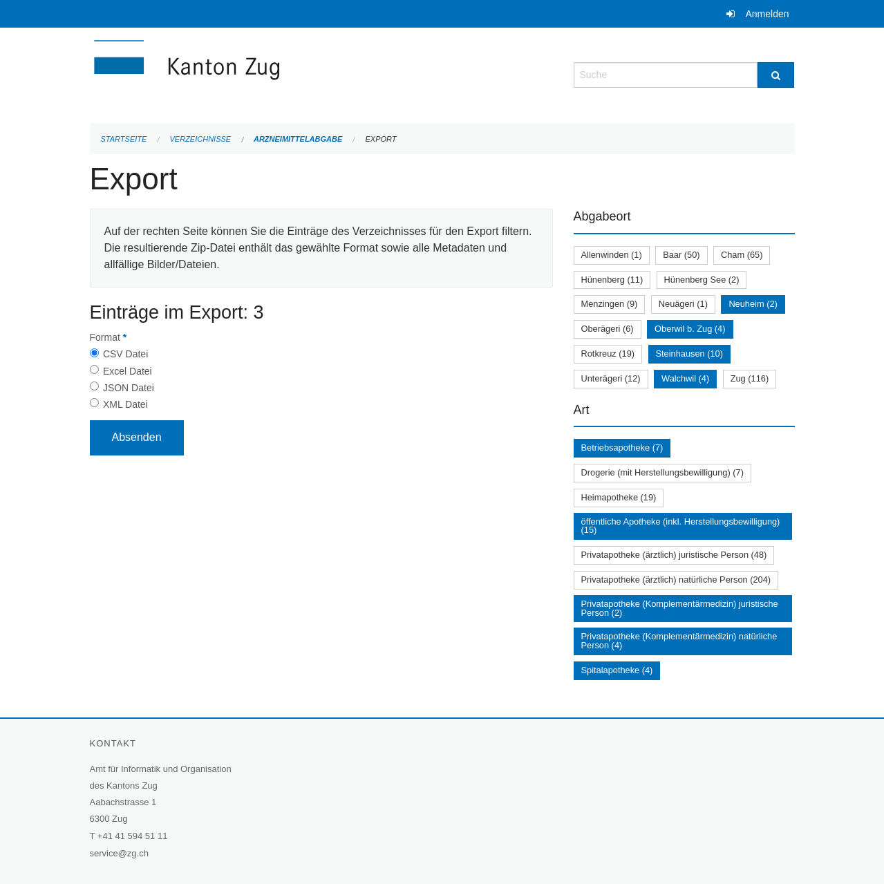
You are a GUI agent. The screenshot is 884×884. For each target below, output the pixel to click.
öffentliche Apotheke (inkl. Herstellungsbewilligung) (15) (680, 526)
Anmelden (767, 13)
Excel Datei (127, 371)
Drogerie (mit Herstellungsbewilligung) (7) (662, 472)
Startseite (124, 139)
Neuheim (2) (752, 304)
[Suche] (776, 75)
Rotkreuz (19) (608, 353)
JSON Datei (128, 387)
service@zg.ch (119, 853)
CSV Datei (125, 353)
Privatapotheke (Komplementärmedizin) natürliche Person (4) (679, 640)
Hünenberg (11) (612, 279)
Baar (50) (681, 255)
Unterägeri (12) (611, 378)
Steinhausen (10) (689, 353)
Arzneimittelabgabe (298, 139)
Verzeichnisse (201, 139)
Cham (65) (741, 255)
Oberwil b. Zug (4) (690, 328)
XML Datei (125, 404)
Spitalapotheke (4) (617, 670)
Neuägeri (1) (683, 304)
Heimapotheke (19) (619, 497)
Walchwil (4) (685, 378)
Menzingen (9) (609, 304)
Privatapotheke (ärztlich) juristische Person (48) (674, 554)
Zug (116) (750, 378)
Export (380, 139)
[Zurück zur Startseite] (269, 73)
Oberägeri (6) (607, 328)
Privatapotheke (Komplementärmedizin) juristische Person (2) (679, 608)
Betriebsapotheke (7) (622, 447)
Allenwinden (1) (611, 255)
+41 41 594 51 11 (132, 836)
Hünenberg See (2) (702, 279)
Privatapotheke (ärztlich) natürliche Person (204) (676, 579)
